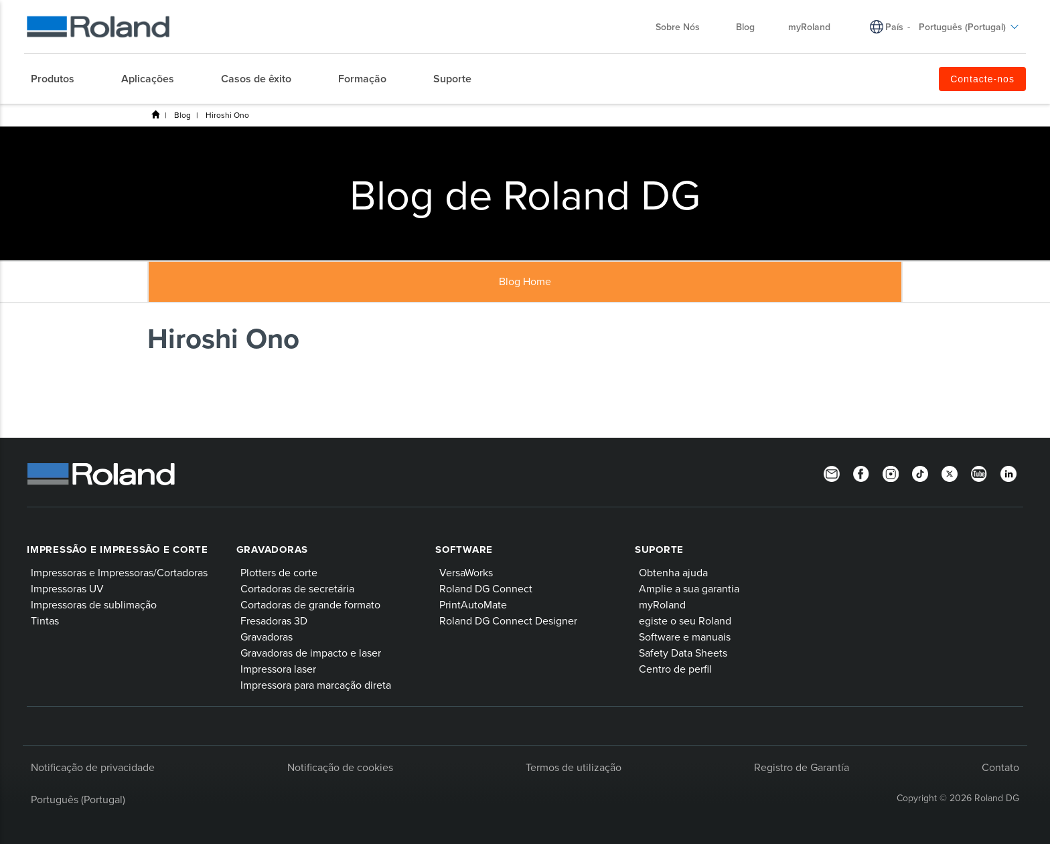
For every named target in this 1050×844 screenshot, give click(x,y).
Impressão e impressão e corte (117, 549)
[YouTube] (979, 472)
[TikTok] (920, 472)
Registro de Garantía (801, 767)
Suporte (659, 549)
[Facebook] (861, 472)
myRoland (662, 604)
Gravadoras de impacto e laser (310, 652)
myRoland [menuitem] (809, 26)
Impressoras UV (67, 588)
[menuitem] (59, 79)
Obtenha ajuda (673, 572)
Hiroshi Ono (227, 114)
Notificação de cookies (340, 767)
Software (464, 549)
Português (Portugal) (78, 799)
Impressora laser (278, 668)
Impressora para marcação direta (315, 684)
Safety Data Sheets (683, 652)
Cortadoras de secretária (297, 588)
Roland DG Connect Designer (508, 620)
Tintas (45, 620)
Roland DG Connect (485, 588)
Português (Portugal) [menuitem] (969, 26)
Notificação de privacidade (93, 767)
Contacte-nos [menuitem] (982, 79)
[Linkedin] (1008, 472)
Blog (182, 114)
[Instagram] (891, 472)
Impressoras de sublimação (94, 604)
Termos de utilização (573, 767)
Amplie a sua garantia (689, 588)
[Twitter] (950, 472)
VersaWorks (466, 572)
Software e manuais (685, 636)
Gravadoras (272, 549)
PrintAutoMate (473, 604)
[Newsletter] (832, 472)
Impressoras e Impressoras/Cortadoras (119, 572)
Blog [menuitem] (745, 26)
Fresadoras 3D (273, 620)
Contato (1000, 767)
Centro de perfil (675, 668)
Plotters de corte (278, 572)
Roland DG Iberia (155, 114)
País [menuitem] (894, 26)
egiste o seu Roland (685, 620)
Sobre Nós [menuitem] (684, 26)
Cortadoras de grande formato (310, 604)
